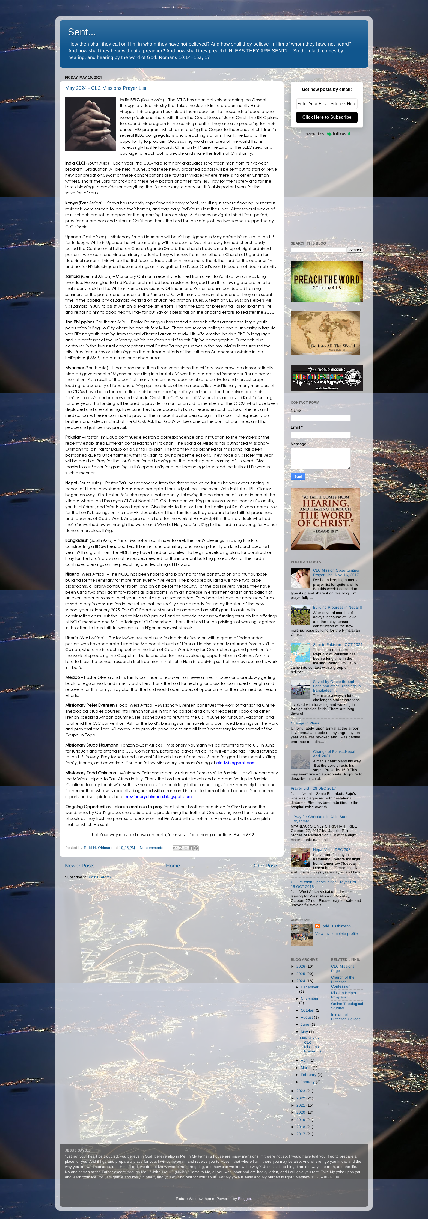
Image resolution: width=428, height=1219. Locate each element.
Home (173, 866)
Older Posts (264, 866)
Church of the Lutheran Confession (343, 981)
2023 (301, 1091)
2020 (301, 1112)
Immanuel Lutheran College (346, 1017)
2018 (301, 1127)
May (305, 1032)
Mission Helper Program (343, 995)
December (310, 987)
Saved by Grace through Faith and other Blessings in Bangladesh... (337, 686)
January (308, 1082)
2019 (301, 1120)
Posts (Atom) (100, 877)
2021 (301, 1105)
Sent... (82, 32)
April (305, 1060)
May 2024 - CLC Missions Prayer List (105, 88)
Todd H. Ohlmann (336, 926)
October (308, 1010)
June (305, 1024)
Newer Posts (79, 866)
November (310, 999)
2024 (301, 981)
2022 (301, 1098)
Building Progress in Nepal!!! (337, 607)
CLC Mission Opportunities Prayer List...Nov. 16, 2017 (336, 572)
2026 (301, 966)
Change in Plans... (306, 723)
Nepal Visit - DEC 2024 (333, 850)
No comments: (152, 848)
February (309, 1075)
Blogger (244, 1199)
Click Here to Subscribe (327, 117)
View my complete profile (336, 934)
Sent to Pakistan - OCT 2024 (337, 645)
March (307, 1068)
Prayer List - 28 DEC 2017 (313, 788)
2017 (301, 1134)
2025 (301, 974)
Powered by (327, 134)
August (307, 1017)
